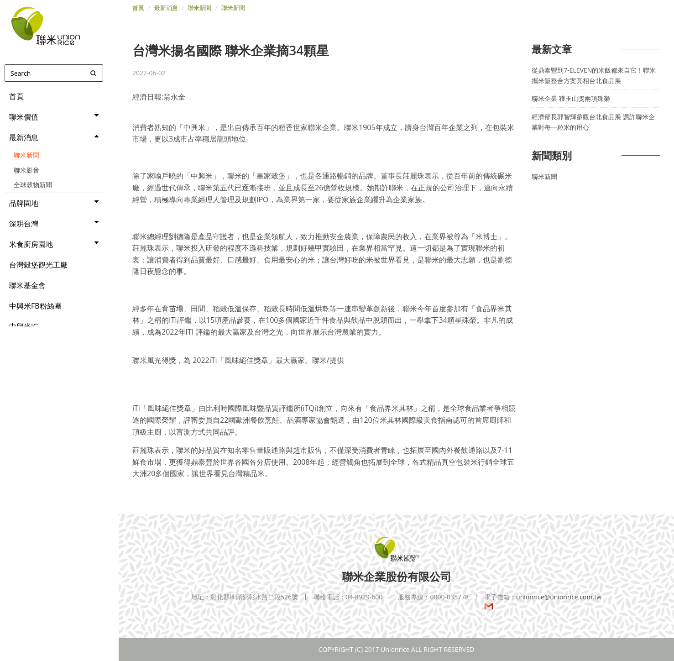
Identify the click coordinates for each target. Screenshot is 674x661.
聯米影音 (26, 170)
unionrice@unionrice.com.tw (542, 602)
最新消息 (166, 8)
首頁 (138, 8)
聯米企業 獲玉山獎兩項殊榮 (571, 98)
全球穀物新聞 (33, 184)
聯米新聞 (26, 155)
